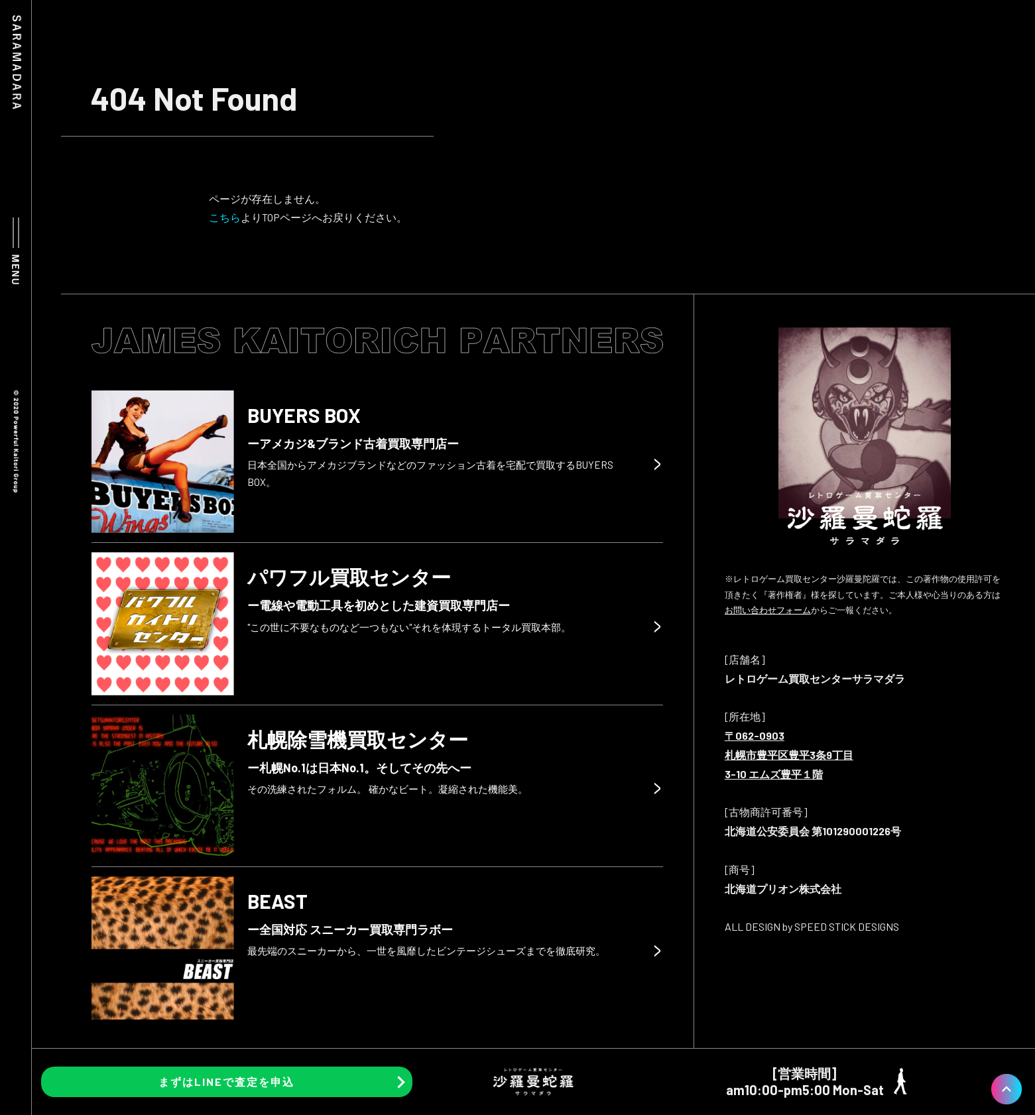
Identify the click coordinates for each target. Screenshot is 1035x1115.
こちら (225, 217)
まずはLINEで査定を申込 (226, 1081)
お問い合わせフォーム (768, 610)
